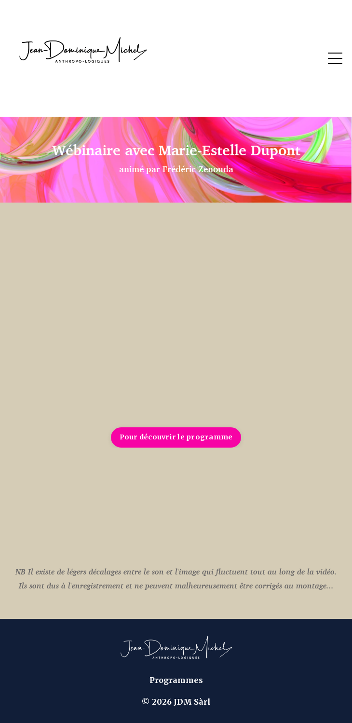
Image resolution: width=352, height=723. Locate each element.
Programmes (176, 680)
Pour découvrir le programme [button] (176, 437)
